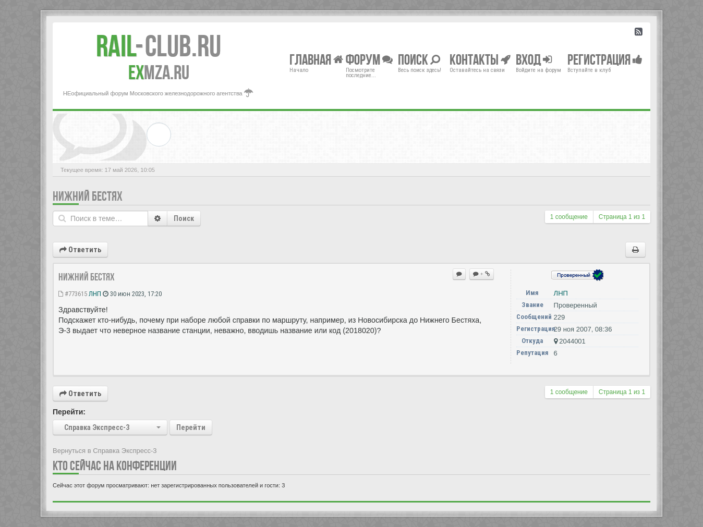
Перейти (190, 427)
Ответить (80, 250)
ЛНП (95, 294)
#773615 (72, 294)
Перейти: (69, 412)
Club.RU (158, 46)
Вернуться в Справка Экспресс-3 (105, 451)
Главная (316, 59)
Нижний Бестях (88, 196)
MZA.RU (158, 72)
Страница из (622, 216)
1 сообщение (569, 216)
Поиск (184, 218)
